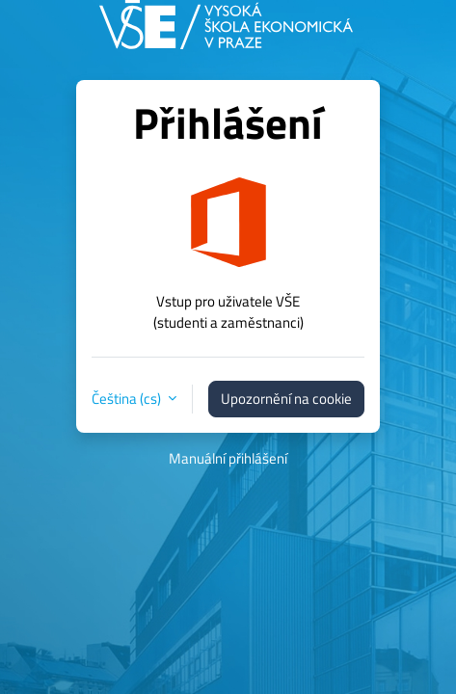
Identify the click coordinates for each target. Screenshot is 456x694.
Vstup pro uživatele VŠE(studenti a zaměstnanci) (228, 312)
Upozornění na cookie (286, 398)
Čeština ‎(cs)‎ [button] (128, 399)
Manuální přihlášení (228, 458)
